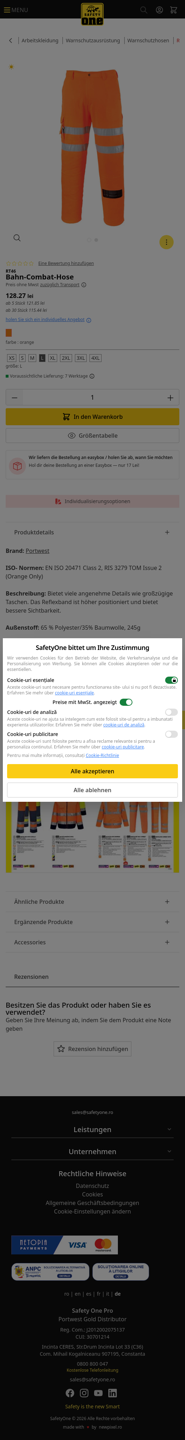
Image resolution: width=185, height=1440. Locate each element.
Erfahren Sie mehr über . (51, 693)
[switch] (171, 680)
